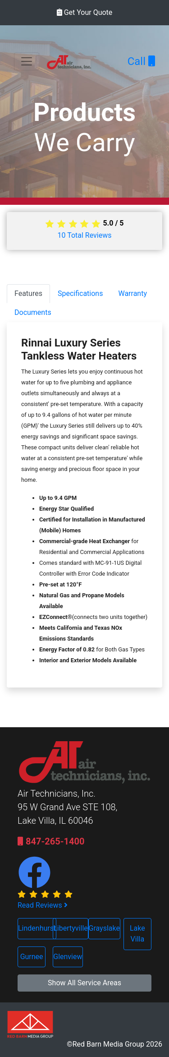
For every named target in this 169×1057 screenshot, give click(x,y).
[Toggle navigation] (26, 61)
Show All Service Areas (84, 983)
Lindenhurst (37, 928)
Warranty (132, 293)
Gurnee (31, 956)
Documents (32, 312)
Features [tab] (28, 293)
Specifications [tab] (80, 293)
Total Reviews (85, 235)
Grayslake (104, 928)
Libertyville (70, 928)
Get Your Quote (85, 12)
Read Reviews (43, 905)
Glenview (67, 956)
